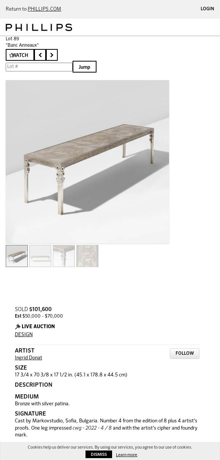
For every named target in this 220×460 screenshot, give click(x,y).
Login (207, 9)
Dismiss (99, 454)
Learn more (126, 455)
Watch (20, 55)
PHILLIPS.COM (44, 9)
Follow (185, 353)
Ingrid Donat (28, 358)
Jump (84, 67)
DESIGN (24, 334)
